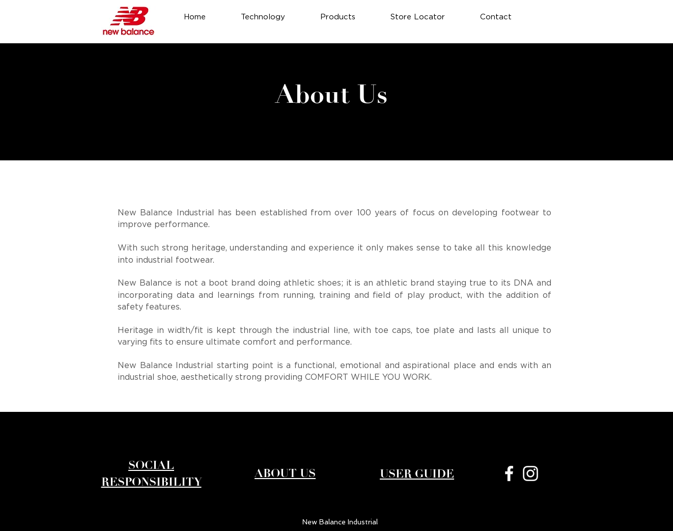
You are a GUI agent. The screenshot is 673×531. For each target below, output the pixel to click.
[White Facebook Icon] (509, 473)
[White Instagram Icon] (530, 473)
